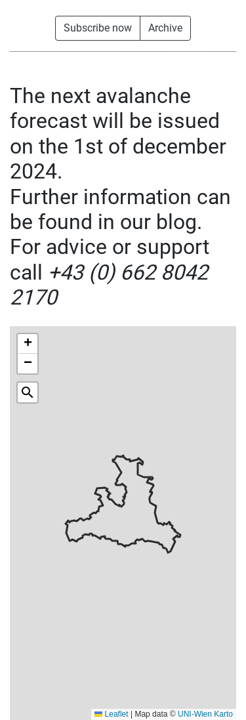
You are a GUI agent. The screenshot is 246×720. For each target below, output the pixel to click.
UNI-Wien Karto (205, 714)
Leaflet (111, 714)
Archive (165, 28)
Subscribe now (98, 28)
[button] (27, 344)
